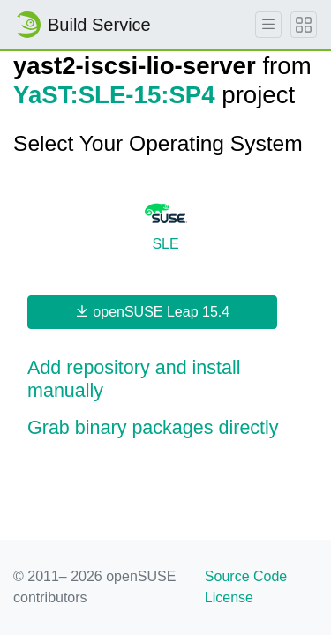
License (229, 597)
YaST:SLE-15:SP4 (114, 94)
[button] (165, 380)
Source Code (246, 576)
